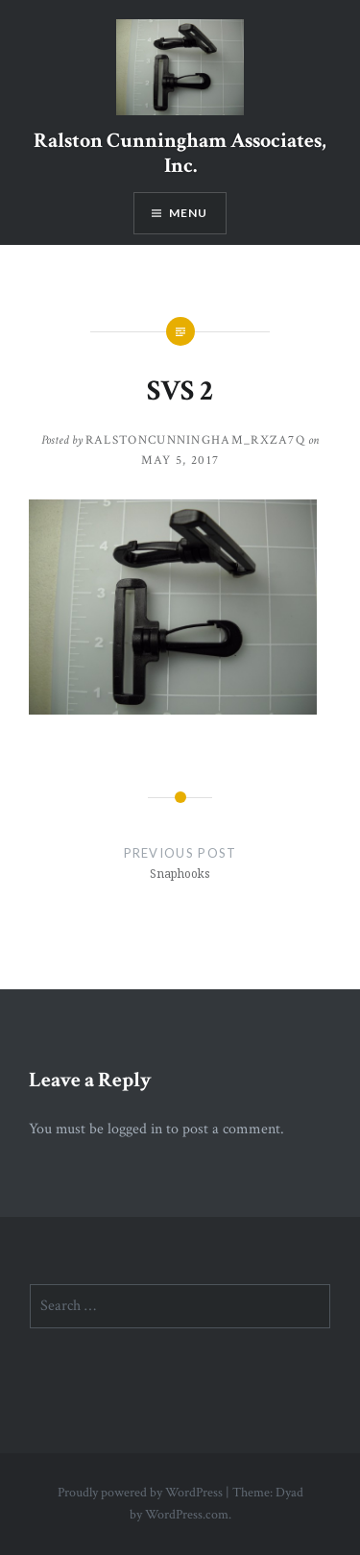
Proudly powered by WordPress (140, 1492)
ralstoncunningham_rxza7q (195, 440)
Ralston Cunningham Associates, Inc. (180, 153)
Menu (188, 213)
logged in (135, 1129)
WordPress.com (186, 1514)
